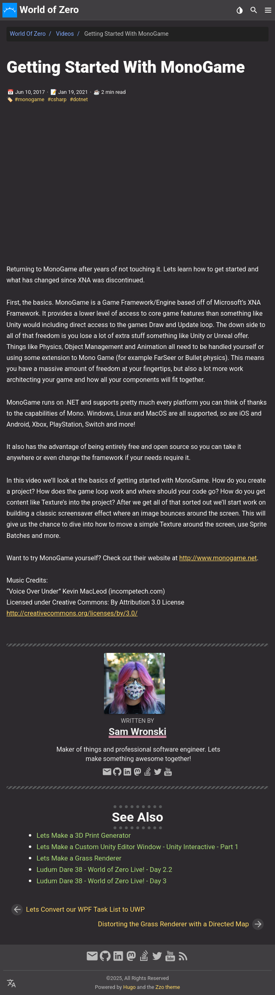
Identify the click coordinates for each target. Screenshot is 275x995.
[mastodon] (137, 774)
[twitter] (158, 774)
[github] (117, 774)
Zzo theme (168, 987)
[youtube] (168, 774)
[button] (268, 10)
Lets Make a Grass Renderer (79, 858)
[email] (107, 774)
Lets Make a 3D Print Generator (84, 835)
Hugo (129, 987)
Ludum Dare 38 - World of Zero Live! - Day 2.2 (104, 869)
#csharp (57, 99)
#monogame (29, 99)
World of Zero (27, 33)
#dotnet (79, 99)
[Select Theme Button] (239, 10)
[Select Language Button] (11, 983)
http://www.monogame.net (218, 558)
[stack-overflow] (148, 774)
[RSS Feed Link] (183, 960)
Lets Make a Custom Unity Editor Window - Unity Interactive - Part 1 (137, 847)
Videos (65, 33)
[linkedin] (127, 774)
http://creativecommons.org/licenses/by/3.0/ (72, 613)
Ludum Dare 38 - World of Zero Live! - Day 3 (102, 881)
